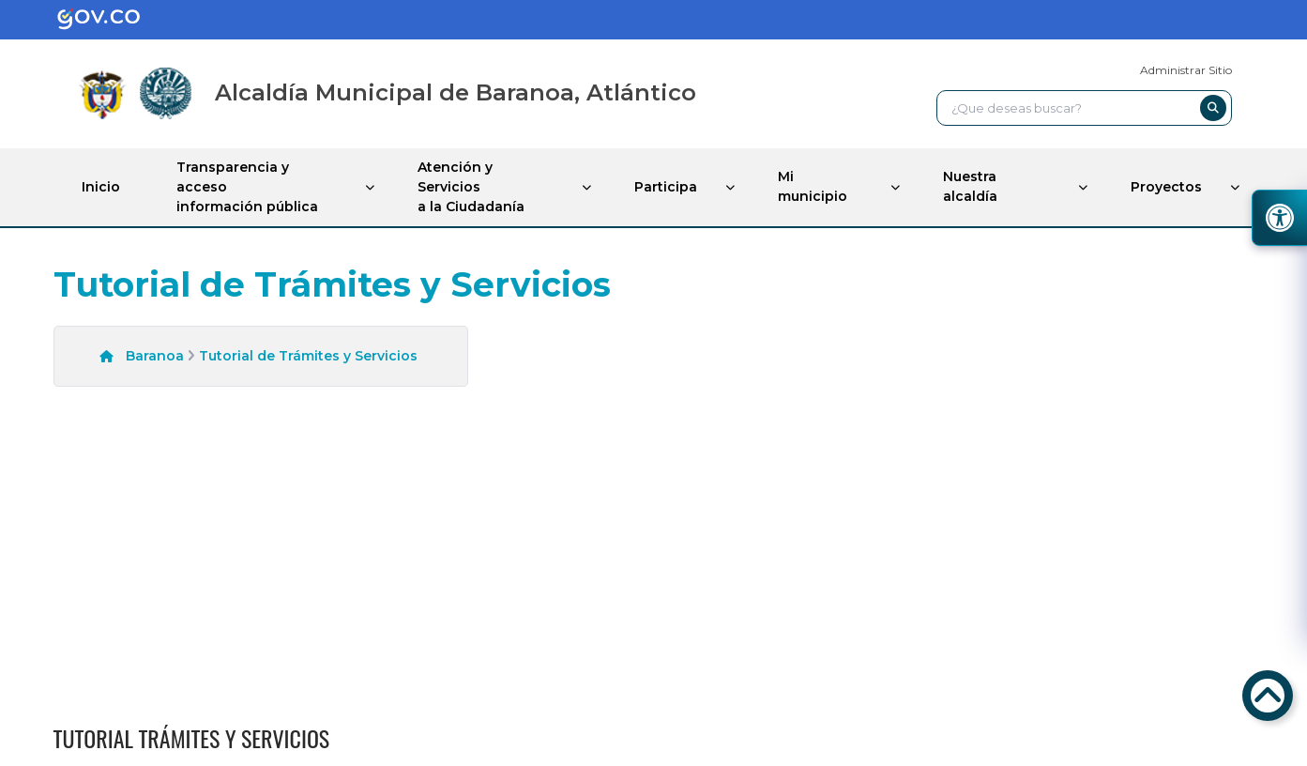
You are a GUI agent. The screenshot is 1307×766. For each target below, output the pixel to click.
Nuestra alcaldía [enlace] (970, 186)
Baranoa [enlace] (155, 355)
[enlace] (113, 20)
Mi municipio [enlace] (812, 186)
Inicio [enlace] (101, 186)
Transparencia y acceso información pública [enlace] (247, 187)
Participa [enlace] (665, 186)
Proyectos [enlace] (1166, 186)
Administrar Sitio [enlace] (1186, 70)
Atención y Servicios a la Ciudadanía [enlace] (471, 187)
